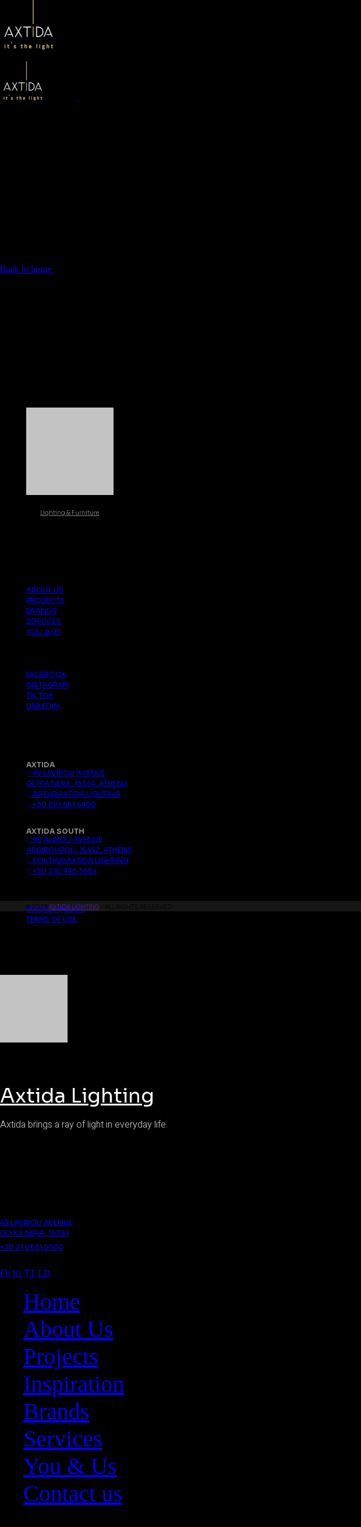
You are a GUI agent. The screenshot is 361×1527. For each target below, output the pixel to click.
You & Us (43, 631)
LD (44, 1273)
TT (30, 1273)
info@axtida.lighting (73, 793)
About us (44, 589)
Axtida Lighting (74, 907)
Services (43, 621)
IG (17, 1273)
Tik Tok (40, 695)
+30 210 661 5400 (60, 804)
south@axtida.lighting (77, 860)
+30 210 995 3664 (61, 870)
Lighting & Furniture (69, 513)
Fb (5, 1273)
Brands (41, 610)
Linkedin (42, 705)
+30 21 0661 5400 (31, 1246)
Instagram (47, 684)
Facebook (46, 674)
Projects (45, 600)
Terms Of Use (51, 919)
